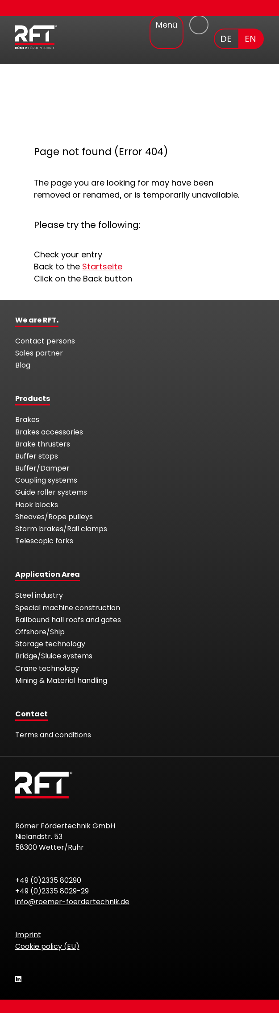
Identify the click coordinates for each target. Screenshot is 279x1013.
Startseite (102, 266)
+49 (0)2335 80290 (48, 880)
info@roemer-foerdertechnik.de (72, 902)
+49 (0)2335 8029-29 (52, 891)
